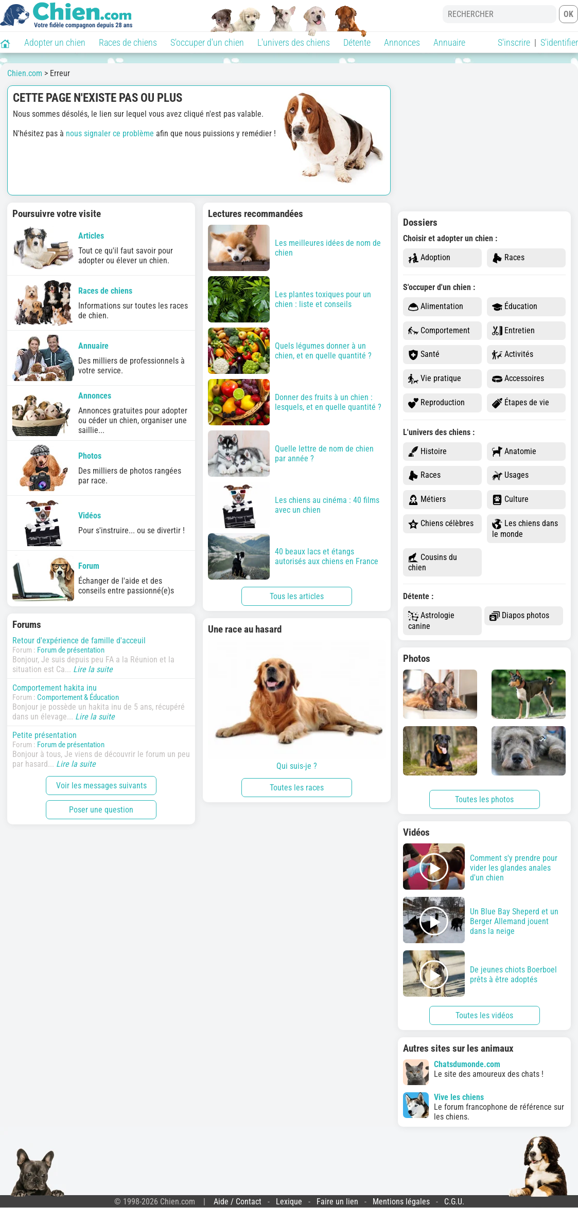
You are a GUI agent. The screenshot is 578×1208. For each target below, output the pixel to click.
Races (508, 258)
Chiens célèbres (441, 523)
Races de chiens (128, 42)
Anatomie (514, 451)
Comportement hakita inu (54, 688)
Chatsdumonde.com (467, 1064)
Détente (357, 42)
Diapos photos (519, 615)
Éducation (514, 306)
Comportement (439, 331)
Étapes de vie (520, 403)
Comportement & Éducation (78, 697)
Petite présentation (44, 735)
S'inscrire (514, 42)
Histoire (427, 451)
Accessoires (518, 378)
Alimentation (435, 306)
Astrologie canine (431, 620)
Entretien (513, 331)
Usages (510, 475)
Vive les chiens (459, 1097)
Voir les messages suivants (101, 785)
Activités (512, 354)
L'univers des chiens (293, 42)
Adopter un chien (54, 42)
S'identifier (559, 42)
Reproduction (436, 403)
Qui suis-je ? (297, 705)
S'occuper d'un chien (207, 42)
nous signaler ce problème (110, 133)
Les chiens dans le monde (525, 528)
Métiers (427, 499)
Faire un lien (337, 1201)
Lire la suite (93, 669)
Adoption (429, 258)
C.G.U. (454, 1201)
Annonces (402, 42)
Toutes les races (297, 787)
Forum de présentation (70, 650)
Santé (424, 354)
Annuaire (449, 42)
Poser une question (101, 810)
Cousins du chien (432, 562)
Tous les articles (297, 596)
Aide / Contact (237, 1201)
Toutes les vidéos (484, 1015)
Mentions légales (401, 1201)
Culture (510, 499)
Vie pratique (434, 378)
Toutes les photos (484, 799)
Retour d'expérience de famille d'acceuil (79, 640)
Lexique (289, 1201)
